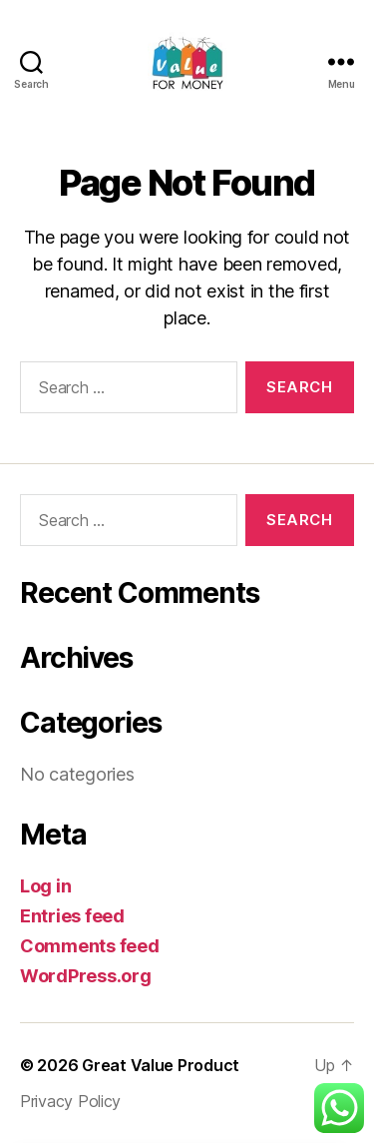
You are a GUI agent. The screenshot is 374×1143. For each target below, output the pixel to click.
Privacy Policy (70, 1101)
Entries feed (72, 915)
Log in (45, 885)
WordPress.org (86, 975)
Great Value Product (160, 1065)
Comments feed (90, 945)
